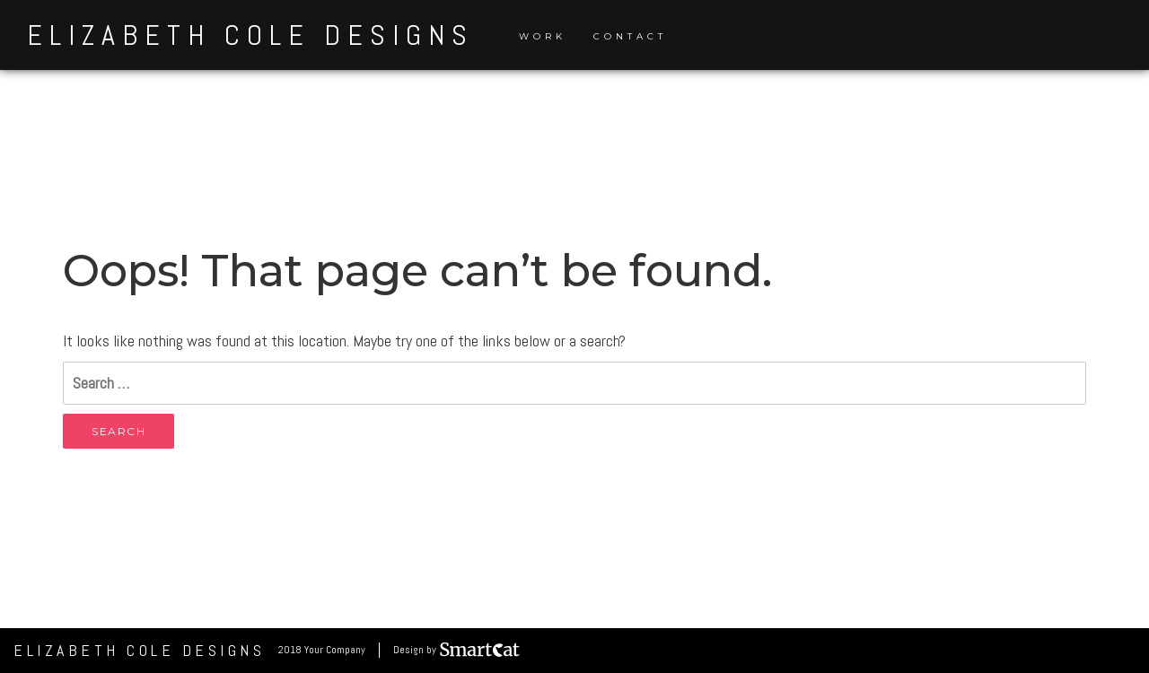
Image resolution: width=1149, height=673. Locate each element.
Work (542, 36)
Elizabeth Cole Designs (250, 35)
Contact (630, 36)
